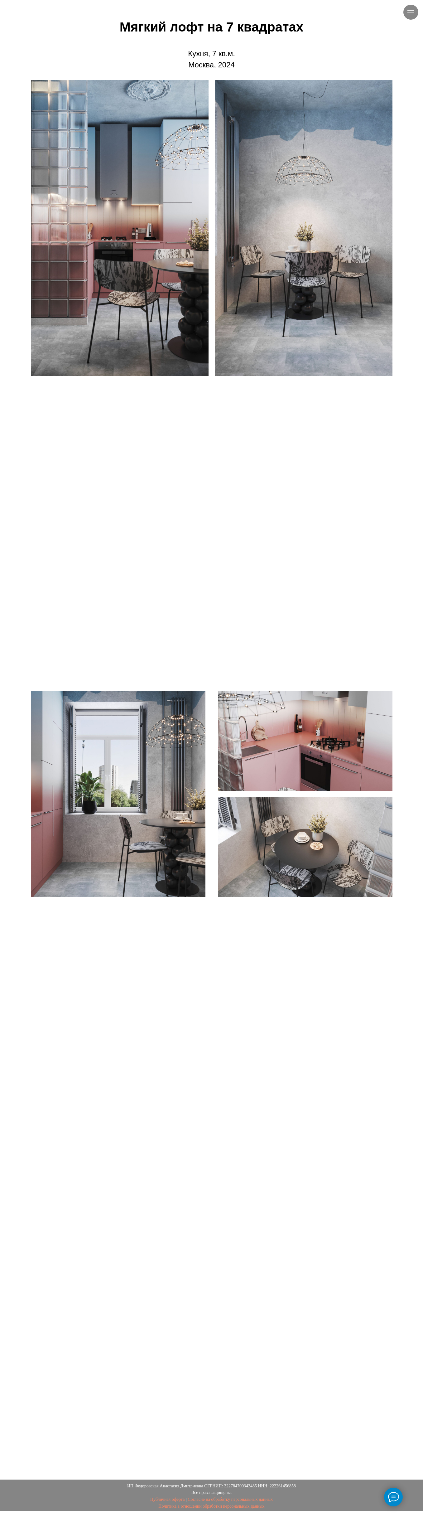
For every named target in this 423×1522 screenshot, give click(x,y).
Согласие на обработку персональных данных (230, 1499)
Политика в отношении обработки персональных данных (211, 1506)
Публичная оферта (167, 1499)
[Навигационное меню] (410, 12)
